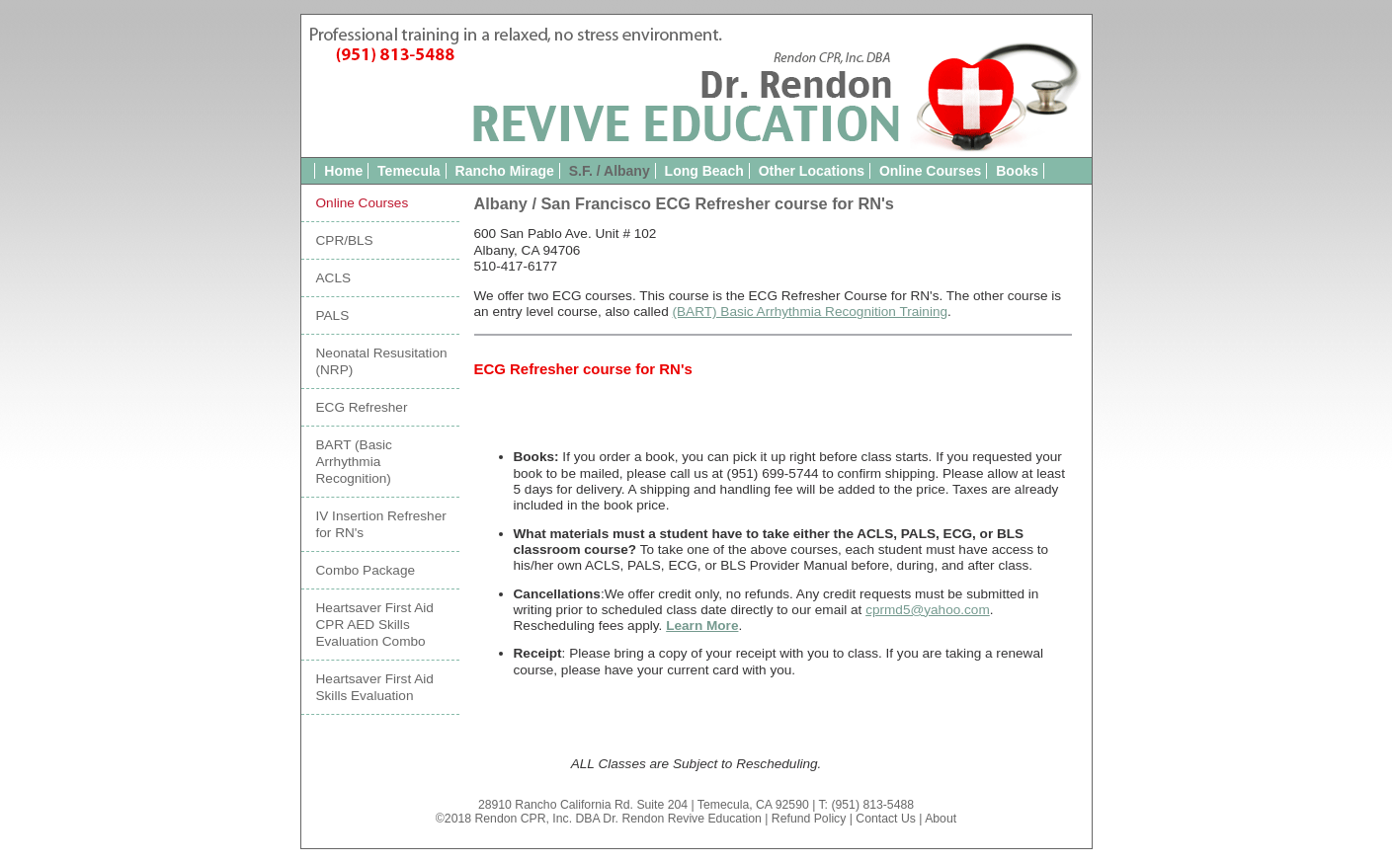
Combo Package (366, 570)
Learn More (702, 625)
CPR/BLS (344, 240)
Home (343, 171)
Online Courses (930, 171)
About (940, 818)
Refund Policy (809, 818)
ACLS (334, 278)
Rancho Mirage (504, 171)
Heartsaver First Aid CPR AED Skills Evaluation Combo (375, 624)
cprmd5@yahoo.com (927, 609)
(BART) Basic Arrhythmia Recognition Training (810, 311)
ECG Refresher (362, 407)
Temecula (409, 171)
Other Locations (811, 171)
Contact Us (886, 818)
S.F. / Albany (609, 171)
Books (1017, 171)
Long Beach (704, 171)
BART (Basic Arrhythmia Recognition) (354, 461)
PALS (333, 315)
